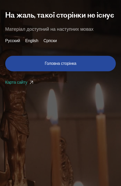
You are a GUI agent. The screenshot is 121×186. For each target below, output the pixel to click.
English (31, 41)
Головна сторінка (60, 63)
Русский (12, 41)
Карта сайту (20, 82)
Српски (50, 41)
